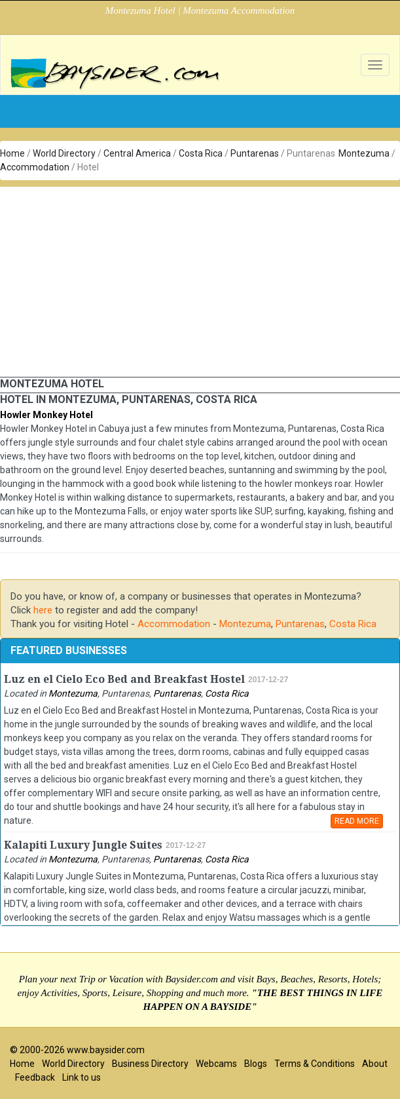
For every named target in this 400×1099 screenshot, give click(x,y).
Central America (137, 153)
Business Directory (150, 1063)
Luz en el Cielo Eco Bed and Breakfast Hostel (124, 679)
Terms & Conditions (314, 1063)
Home (12, 153)
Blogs (255, 1063)
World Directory (64, 153)
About (375, 1063)
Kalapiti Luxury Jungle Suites (83, 845)
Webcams (216, 1063)
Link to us (81, 1077)
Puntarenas (254, 153)
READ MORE (357, 821)
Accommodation (34, 167)
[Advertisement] (200, 278)
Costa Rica (201, 153)
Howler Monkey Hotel (46, 415)
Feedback (35, 1077)
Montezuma (364, 153)
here (42, 610)
